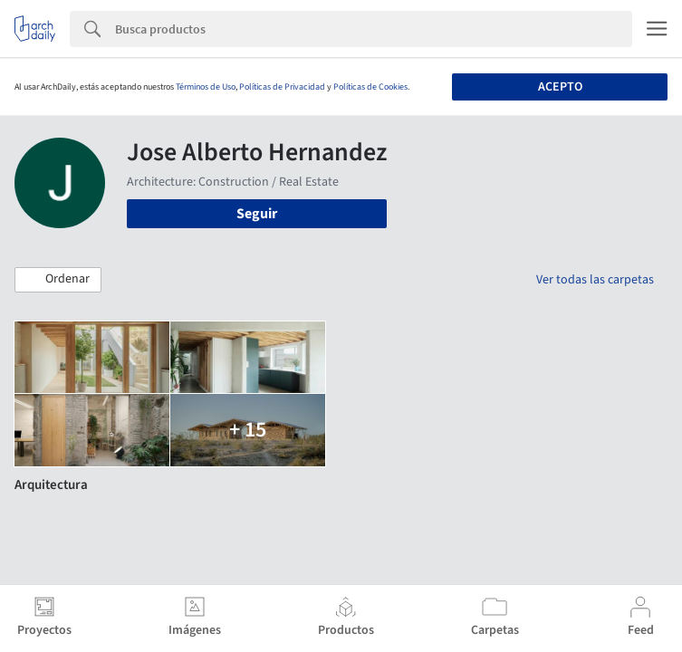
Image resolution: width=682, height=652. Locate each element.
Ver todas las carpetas (595, 280)
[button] (57, 279)
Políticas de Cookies (370, 87)
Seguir (256, 214)
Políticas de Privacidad (282, 87)
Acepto (560, 87)
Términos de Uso (205, 87)
